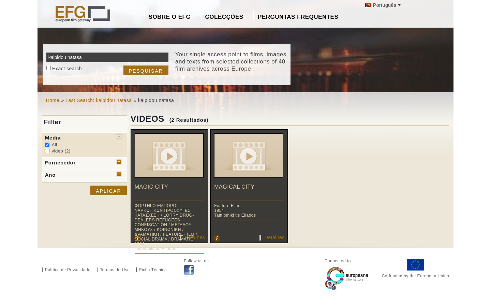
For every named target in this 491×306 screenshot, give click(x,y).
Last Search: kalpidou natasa (98, 100)
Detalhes (275, 237)
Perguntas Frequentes (298, 17)
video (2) (61, 151)
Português (381, 5)
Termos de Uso (115, 269)
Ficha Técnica (153, 269)
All (54, 144)
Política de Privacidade (68, 269)
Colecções (224, 17)
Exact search (67, 68)
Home (52, 100)
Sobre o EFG (170, 17)
